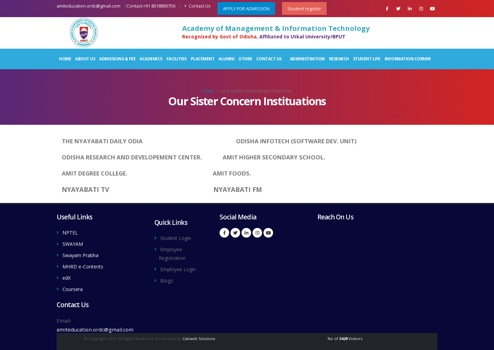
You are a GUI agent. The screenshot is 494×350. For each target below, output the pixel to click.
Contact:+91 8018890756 (151, 6)
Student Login (177, 237)
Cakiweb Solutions (198, 336)
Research (339, 59)
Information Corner (408, 59)
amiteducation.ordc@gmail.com (88, 6)
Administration (307, 59)
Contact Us (198, 6)
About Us (85, 59)
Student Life (366, 59)
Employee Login (180, 268)
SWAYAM (73, 243)
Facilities (176, 59)
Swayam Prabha (82, 254)
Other (245, 59)
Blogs (167, 279)
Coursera (73, 287)
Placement (203, 59)
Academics (151, 59)
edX (67, 276)
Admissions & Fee (117, 59)
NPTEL (70, 232)
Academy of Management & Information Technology (275, 28)
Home (65, 59)
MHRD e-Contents (85, 265)
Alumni (226, 59)
